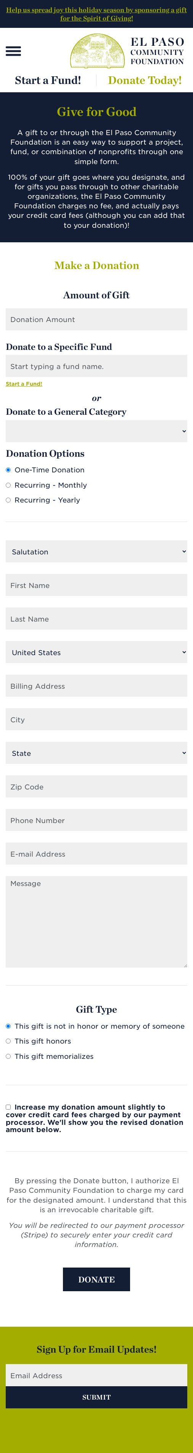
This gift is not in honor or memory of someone (95, 1026)
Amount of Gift (96, 295)
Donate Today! (145, 80)
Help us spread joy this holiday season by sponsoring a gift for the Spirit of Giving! (96, 14)
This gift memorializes (49, 1056)
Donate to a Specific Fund (59, 347)
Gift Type (96, 1009)
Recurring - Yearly (43, 500)
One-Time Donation (45, 470)
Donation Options (45, 453)
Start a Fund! (48, 80)
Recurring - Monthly (46, 485)
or (96, 398)
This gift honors (38, 1041)
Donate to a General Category (66, 412)
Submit (96, 1397)
